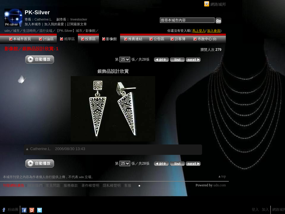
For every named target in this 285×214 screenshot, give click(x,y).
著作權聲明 (90, 185)
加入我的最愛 (54, 24)
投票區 (88, 39)
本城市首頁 (20, 39)
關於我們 (35, 185)
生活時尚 (29, 30)
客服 (127, 185)
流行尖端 (45, 30)
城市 (16, 30)
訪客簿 (178, 39)
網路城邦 (218, 4)
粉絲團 (13, 209)
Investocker (78, 19)
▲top (222, 176)
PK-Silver (37, 12)
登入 (255, 209)
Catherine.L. (43, 19)
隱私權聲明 (112, 185)
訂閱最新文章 (77, 24)
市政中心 (204, 39)
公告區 (156, 39)
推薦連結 (133, 39)
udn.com (219, 185)
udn (7, 30)
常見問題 (53, 185)
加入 (265, 209)
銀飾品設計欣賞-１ (40, 48)
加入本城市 (33, 24)
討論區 (46, 39)
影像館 (109, 39)
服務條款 (71, 185)
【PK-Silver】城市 (69, 30)
